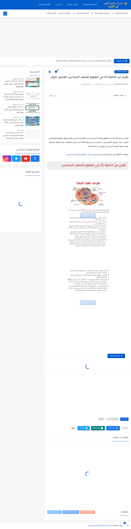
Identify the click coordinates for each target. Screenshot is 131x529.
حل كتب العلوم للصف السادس (80, 155)
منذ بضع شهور (17, 79)
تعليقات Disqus (54, 512)
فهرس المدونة (72, 5)
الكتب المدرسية (44, 5)
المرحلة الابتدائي (82, 13)
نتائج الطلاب (51, 13)
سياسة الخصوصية (90, 5)
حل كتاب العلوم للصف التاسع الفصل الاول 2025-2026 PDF (14, 110)
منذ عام (19, 130)
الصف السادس (121, 72)
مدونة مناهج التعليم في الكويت (99, 526)
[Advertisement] (65, 37)
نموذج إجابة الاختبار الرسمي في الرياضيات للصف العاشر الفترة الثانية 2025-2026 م (13, 97)
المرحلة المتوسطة (102, 13)
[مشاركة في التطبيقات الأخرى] (73, 428)
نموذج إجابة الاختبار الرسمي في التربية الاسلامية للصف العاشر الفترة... (82, 61)
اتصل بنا (59, 5)
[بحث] (5, 13)
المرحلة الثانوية (122, 13)
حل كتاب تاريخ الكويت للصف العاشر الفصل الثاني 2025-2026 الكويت (13, 123)
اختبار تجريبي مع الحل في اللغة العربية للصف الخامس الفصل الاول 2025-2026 (13, 135)
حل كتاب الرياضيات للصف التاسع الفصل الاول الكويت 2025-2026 (13, 84)
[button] (113, 428)
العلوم (101, 419)
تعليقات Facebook (70, 512)
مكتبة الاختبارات (64, 13)
